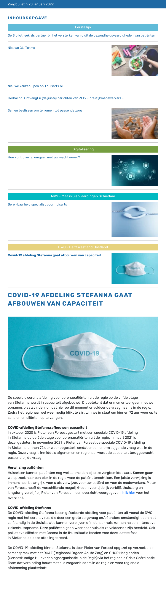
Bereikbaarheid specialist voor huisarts (37, 204)
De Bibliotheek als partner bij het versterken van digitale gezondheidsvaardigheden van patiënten (81, 35)
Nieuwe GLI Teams (21, 48)
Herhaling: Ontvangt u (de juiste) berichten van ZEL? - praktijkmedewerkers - (66, 98)
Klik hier (128, 493)
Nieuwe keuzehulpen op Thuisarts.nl (35, 86)
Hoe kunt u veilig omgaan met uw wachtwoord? (44, 157)
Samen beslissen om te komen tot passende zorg (45, 110)
